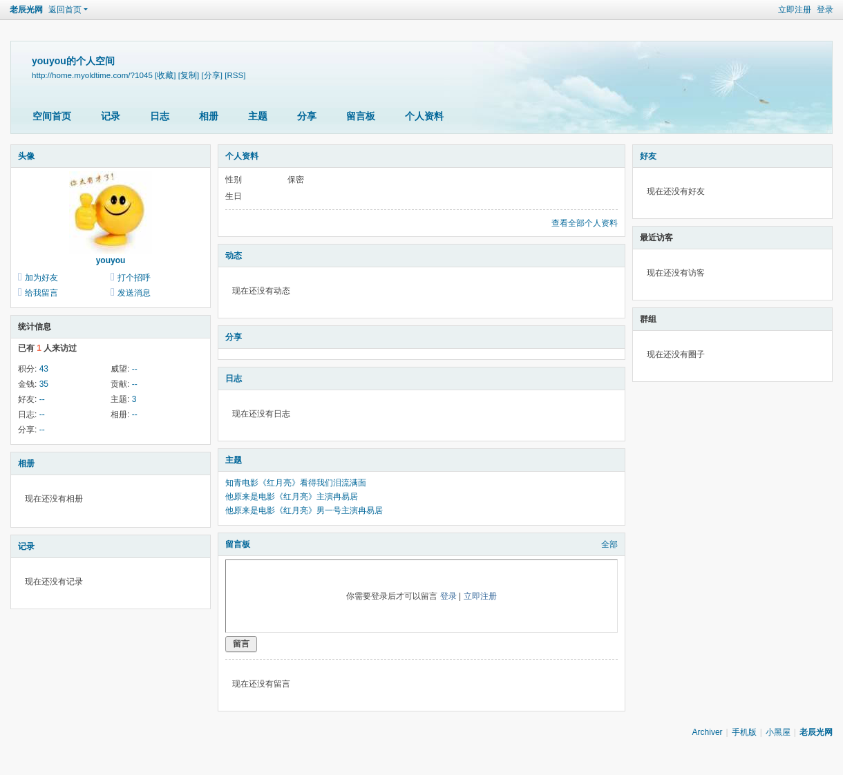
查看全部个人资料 (584, 223)
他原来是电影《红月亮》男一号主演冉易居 (304, 510)
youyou (111, 260)
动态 (233, 255)
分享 (306, 116)
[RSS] (235, 74)
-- (135, 369)
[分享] (211, 74)
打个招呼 (134, 278)
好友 (648, 156)
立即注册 (794, 10)
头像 (26, 156)
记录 (110, 116)
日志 (159, 116)
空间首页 (51, 116)
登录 (825, 10)
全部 (609, 544)
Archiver (707, 732)
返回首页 (65, 10)
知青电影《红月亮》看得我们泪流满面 (295, 483)
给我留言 (41, 293)
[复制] (188, 74)
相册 (208, 116)
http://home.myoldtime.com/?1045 (92, 74)
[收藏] (165, 74)
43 (43, 369)
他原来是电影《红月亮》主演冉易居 (291, 496)
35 (43, 384)
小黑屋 (778, 732)
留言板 (360, 116)
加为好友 (41, 278)
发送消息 (134, 293)
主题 (257, 116)
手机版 (744, 732)
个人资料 (424, 116)
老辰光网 (26, 10)
